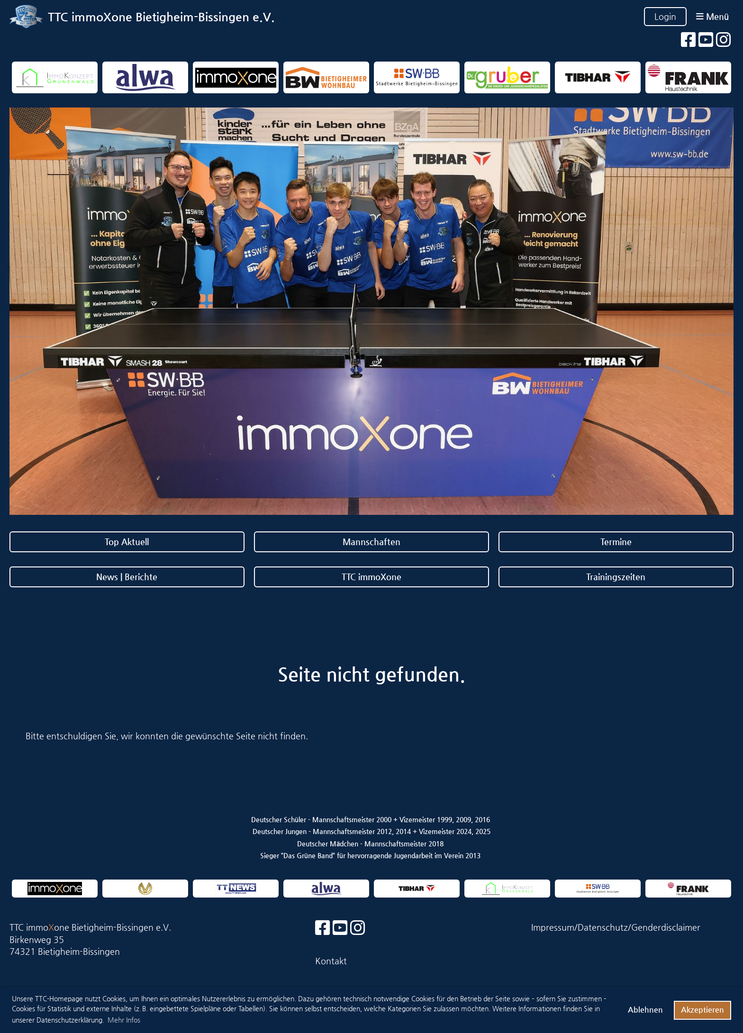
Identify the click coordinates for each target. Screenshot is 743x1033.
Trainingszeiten (615, 577)
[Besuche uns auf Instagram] (723, 40)
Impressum (552, 927)
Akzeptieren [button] (702, 1009)
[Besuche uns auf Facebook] (688, 40)
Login (665, 16)
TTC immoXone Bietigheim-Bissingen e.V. (161, 17)
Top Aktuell (127, 542)
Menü (712, 16)
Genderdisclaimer (665, 927)
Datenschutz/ (604, 927)
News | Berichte (126, 577)
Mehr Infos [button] (124, 1020)
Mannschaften (371, 542)
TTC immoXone (371, 577)
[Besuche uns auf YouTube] (706, 40)
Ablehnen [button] (645, 1009)
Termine (616, 542)
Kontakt (331, 961)
